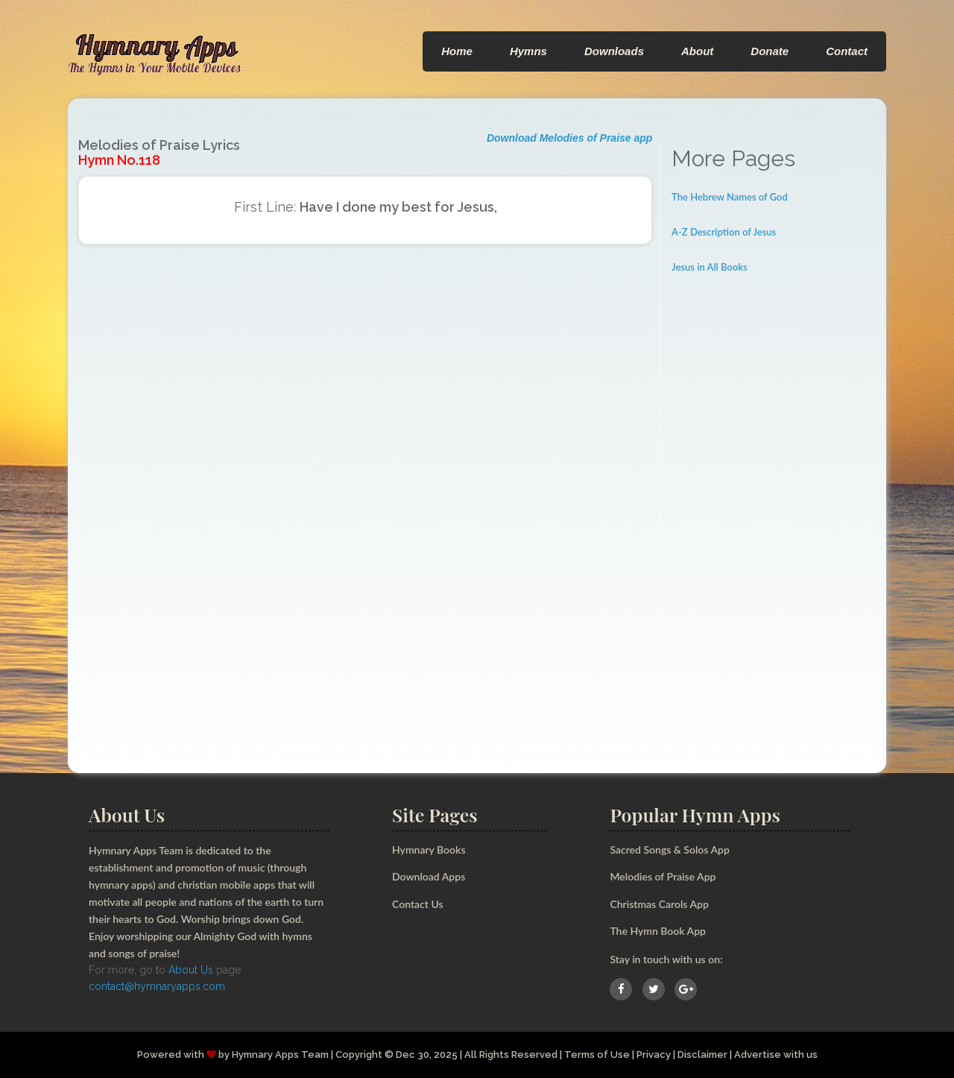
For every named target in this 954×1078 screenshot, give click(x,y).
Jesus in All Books (710, 267)
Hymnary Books (428, 849)
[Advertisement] (774, 518)
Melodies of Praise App (663, 876)
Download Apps (428, 876)
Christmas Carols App (659, 904)
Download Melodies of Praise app (569, 138)
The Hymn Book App (658, 930)
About (697, 51)
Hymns (528, 51)
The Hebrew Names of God (730, 197)
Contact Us (417, 904)
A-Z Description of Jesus (724, 232)
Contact (847, 51)
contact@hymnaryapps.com (157, 986)
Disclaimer (702, 1054)
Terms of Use (597, 1054)
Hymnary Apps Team (280, 1054)
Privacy (653, 1054)
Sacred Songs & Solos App (669, 849)
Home (457, 51)
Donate (770, 51)
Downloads (614, 51)
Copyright (358, 1054)
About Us (190, 970)
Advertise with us (776, 1054)
